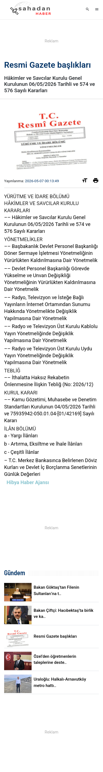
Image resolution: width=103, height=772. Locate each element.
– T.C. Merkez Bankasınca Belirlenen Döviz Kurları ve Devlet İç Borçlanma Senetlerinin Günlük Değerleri (50, 467)
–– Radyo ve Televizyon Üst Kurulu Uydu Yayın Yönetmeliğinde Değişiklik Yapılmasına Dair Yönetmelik (48, 355)
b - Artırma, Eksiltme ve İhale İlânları (43, 444)
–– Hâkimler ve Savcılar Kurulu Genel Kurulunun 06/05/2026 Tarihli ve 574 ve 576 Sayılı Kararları (47, 224)
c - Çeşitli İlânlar (21, 452)
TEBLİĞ (12, 370)
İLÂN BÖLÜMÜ (20, 429)
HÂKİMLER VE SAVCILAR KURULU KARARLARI (41, 206)
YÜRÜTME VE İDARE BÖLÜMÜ (36, 196)
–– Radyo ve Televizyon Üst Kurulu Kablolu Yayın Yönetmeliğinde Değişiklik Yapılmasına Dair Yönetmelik (51, 333)
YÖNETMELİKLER (23, 239)
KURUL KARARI (21, 392)
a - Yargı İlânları (21, 435)
